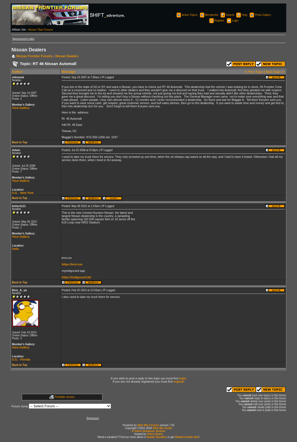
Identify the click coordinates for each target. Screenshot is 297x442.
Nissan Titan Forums (40, 29)
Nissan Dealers (66, 56)
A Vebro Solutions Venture (148, 431)
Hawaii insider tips (187, 437)
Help (241, 14)
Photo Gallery (260, 14)
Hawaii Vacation (156, 437)
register (179, 381)
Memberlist (208, 14)
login (182, 378)
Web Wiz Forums (148, 425)
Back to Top (19, 142)
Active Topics (186, 14)
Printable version (64, 396)
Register (216, 20)
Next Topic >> (275, 71)
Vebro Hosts (155, 434)
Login (232, 20)
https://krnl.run (72, 264)
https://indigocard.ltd (76, 277)
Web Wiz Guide (162, 428)
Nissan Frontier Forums (34, 56)
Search (227, 14)
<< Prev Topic (253, 71)
